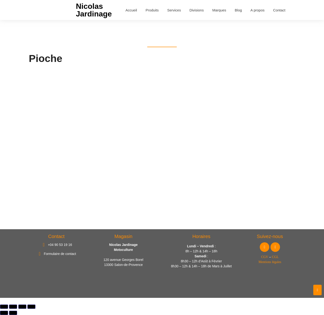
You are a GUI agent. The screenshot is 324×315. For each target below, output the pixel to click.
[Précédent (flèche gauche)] (4, 313)
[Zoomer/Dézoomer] (4, 307)
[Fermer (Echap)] (31, 307)
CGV (264, 257)
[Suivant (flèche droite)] (13, 313)
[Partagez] (22, 307)
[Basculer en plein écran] (13, 307)
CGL (275, 257)
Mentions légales (270, 262)
